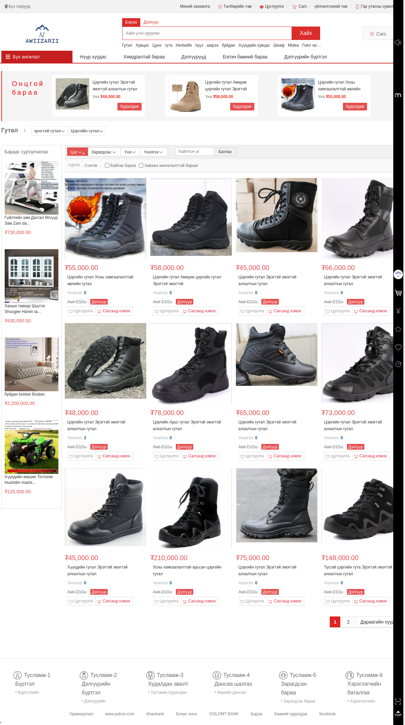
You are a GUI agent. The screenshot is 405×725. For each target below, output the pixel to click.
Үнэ (130, 151)
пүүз (199, 45)
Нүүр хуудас (93, 56)
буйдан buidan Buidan (25, 394)
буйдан (228, 45)
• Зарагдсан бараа (298, 701)
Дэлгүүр (151, 22)
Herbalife (184, 45)
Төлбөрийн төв (234, 7)
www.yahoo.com (119, 714)
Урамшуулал (81, 714)
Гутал (127, 45)
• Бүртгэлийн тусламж (27, 693)
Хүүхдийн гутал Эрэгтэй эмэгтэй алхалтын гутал (97, 570)
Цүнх (157, 45)
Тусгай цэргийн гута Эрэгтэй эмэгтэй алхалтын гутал (358, 570)
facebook (327, 714)
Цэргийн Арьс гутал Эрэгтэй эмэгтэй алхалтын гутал (187, 425)
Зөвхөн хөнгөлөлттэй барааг (171, 165)
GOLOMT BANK (224, 714)
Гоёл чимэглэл (316, 45)
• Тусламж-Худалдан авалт (167, 693)
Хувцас (142, 45)
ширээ (212, 45)
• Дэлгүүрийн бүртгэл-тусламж (97, 702)
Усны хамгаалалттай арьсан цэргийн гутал (187, 570)
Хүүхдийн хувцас (254, 45)
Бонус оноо (186, 714)
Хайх (306, 33)
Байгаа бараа (123, 165)
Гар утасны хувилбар (380, 6)
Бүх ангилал (26, 56)
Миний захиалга (195, 6)
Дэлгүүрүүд (194, 56)
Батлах (225, 151)
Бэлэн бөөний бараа (245, 56)
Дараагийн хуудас (379, 622)
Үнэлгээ (154, 151)
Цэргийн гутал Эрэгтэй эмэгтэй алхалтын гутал (115, 85)
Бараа (131, 22)
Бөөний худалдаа (290, 714)
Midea (293, 45)
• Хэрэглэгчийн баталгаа (361, 702)
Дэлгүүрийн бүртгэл (305, 56)
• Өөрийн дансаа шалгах (230, 693)
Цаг (77, 152)
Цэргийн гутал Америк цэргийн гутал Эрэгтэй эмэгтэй (226, 86)
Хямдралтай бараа (144, 56)
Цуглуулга (271, 7)
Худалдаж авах (129, 107)
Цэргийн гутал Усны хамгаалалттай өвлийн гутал (339, 86)
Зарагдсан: (104, 151)
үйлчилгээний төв (330, 6)
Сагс (299, 7)
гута (168, 45)
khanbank (155, 714)
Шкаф (279, 45)
